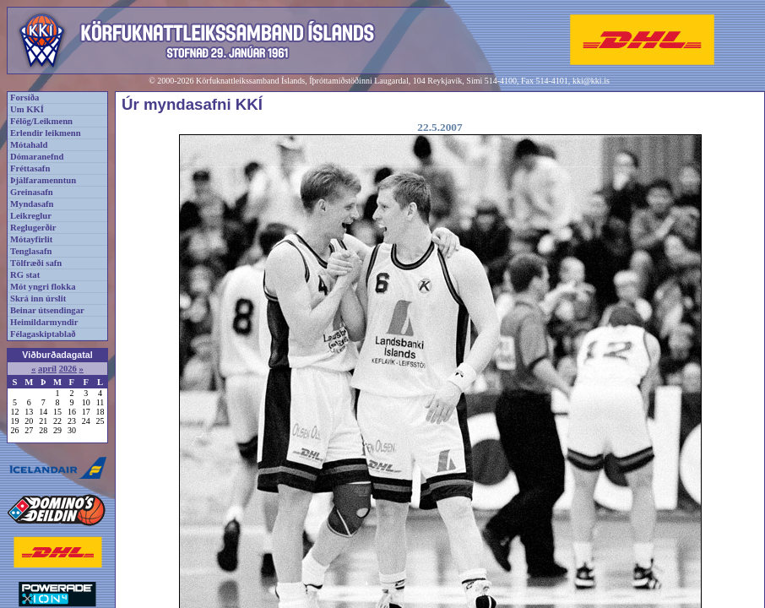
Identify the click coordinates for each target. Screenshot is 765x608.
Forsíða (24, 97)
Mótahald (28, 144)
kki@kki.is (591, 80)
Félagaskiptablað (43, 334)
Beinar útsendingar (47, 310)
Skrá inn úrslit (38, 298)
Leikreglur (31, 215)
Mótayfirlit (31, 239)
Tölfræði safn (36, 263)
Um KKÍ (27, 109)
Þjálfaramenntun (43, 180)
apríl (47, 368)
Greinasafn (31, 192)
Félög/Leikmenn (41, 121)
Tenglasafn (31, 251)
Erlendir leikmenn (45, 133)
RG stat (25, 275)
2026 (68, 368)
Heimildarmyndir (44, 322)
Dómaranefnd (36, 156)
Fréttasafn (30, 168)
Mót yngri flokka (43, 286)
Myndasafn (32, 204)
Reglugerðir (33, 227)
